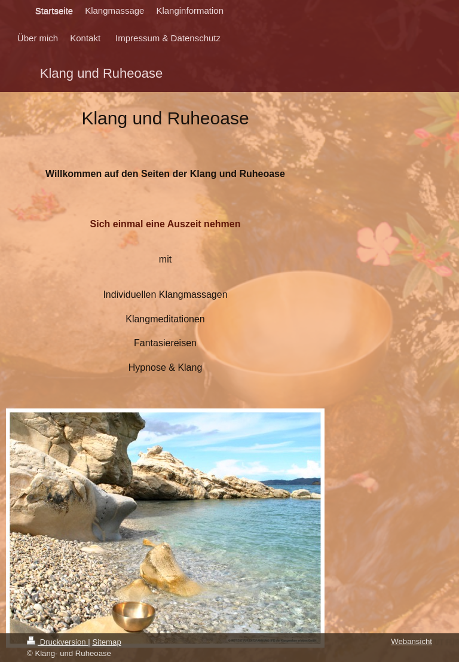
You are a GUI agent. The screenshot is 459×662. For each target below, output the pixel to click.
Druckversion (57, 641)
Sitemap (106, 641)
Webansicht (411, 641)
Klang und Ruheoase (101, 73)
